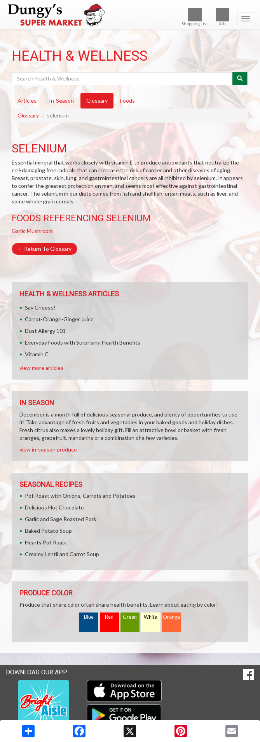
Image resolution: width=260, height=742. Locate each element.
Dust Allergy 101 (45, 330)
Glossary (28, 115)
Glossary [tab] (97, 100)
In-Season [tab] (61, 100)
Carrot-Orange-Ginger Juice (59, 319)
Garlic (19, 231)
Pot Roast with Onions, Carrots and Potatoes (80, 495)
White (150, 617)
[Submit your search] (240, 78)
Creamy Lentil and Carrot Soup (62, 554)
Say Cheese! (40, 307)
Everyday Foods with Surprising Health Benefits (82, 342)
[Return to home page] (130, 15)
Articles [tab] (27, 100)
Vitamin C (37, 354)
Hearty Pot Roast (46, 542)
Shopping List (194, 17)
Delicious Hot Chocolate (54, 507)
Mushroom (40, 231)
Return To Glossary (44, 248)
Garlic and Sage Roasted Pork (60, 519)
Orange (171, 617)
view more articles (41, 367)
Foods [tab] (127, 100)
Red (109, 617)
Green (130, 617)
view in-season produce (48, 449)
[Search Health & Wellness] (123, 78)
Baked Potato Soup (48, 530)
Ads (222, 17)
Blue (89, 617)
